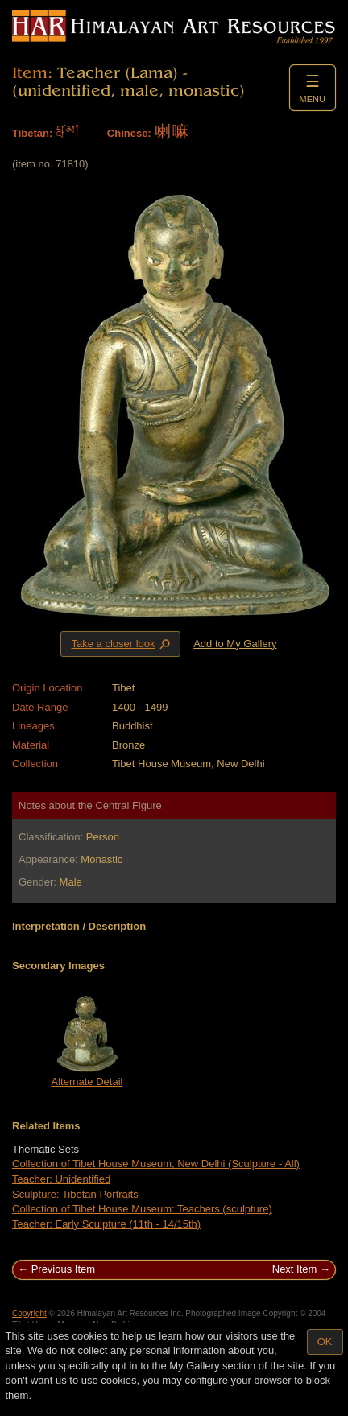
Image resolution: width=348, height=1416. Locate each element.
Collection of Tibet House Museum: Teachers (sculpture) (142, 1209)
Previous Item (63, 1269)
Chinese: (129, 133)
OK (325, 1341)
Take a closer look (121, 643)
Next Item (294, 1269)
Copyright (29, 1313)
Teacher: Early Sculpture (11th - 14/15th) (106, 1224)
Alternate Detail (87, 1081)
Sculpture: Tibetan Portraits (75, 1194)
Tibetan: (32, 133)
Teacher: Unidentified (61, 1179)
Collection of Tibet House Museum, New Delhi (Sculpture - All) (156, 1164)
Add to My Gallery (234, 644)
